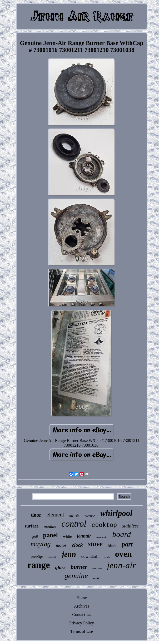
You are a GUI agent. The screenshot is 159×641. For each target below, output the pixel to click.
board (121, 534)
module (50, 526)
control (74, 524)
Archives (81, 606)
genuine (76, 575)
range (38, 565)
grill (35, 537)
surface (32, 526)
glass (60, 567)
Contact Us (81, 614)
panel (50, 535)
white (67, 537)
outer (52, 556)
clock (77, 545)
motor (61, 545)
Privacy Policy (81, 623)
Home (81, 597)
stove (95, 544)
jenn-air (121, 565)
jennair (84, 536)
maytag (41, 544)
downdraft (90, 556)
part (127, 544)
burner (79, 567)
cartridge (37, 557)
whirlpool (116, 513)
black (112, 546)
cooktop (104, 525)
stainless (130, 526)
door (36, 515)
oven (123, 554)
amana (97, 568)
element (55, 514)
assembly (101, 537)
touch (107, 557)
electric (90, 516)
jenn (69, 554)
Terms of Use (81, 631)
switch (74, 516)
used (96, 578)
